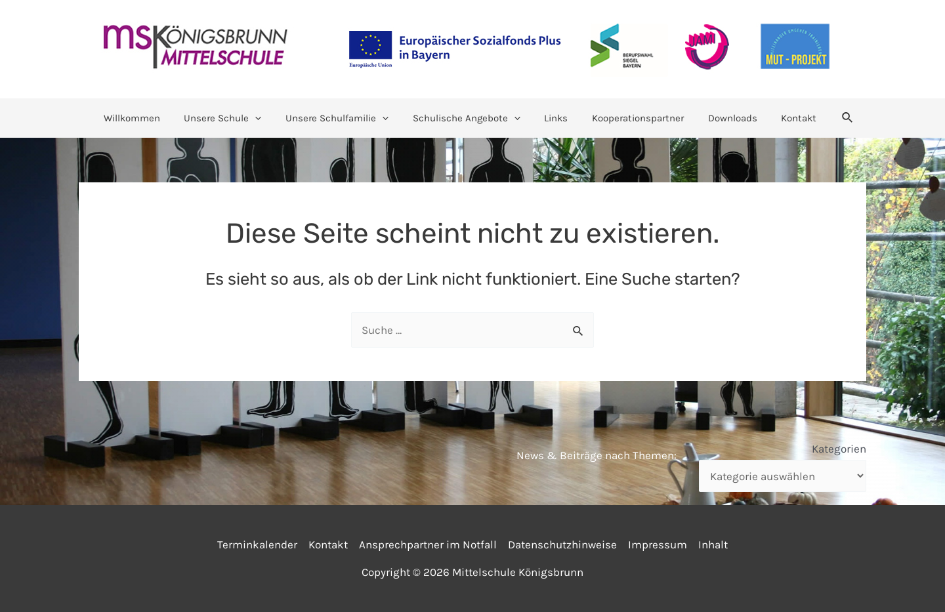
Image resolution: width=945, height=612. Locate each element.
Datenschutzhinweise (562, 544)
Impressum (657, 544)
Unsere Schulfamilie (343, 118)
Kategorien (839, 448)
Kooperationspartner (631, 118)
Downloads (721, 118)
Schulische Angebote (468, 118)
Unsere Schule (233, 118)
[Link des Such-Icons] (830, 118)
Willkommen (147, 118)
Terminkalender (257, 544)
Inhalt (713, 544)
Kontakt (783, 118)
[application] (266, 118)
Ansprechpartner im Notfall (428, 544)
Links (554, 118)
